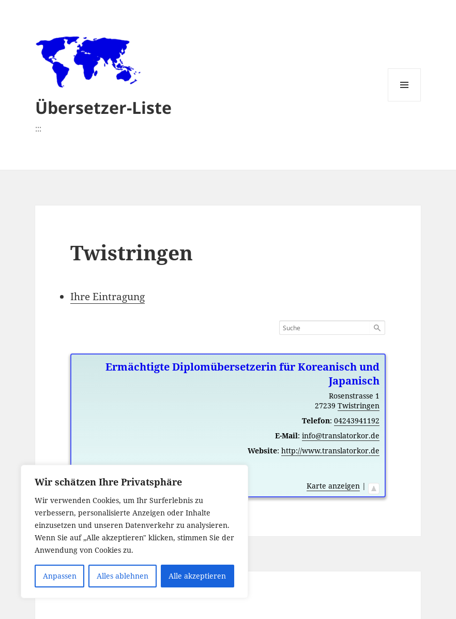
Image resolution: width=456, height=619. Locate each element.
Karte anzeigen (333, 486)
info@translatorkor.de (340, 435)
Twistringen (358, 405)
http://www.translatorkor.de (330, 450)
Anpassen (60, 576)
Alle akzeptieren (197, 576)
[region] (134, 531)
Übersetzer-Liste (103, 107)
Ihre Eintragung (107, 296)
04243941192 (356, 420)
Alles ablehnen (122, 576)
